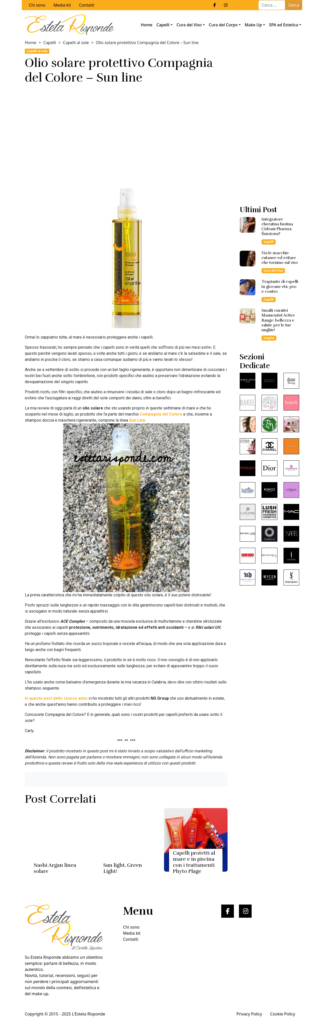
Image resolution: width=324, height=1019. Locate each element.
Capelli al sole (76, 42)
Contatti (86, 5)
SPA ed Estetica (283, 25)
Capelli (162, 25)
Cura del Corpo (223, 25)
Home (146, 25)
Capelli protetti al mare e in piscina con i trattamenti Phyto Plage (194, 862)
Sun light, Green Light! (122, 868)
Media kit (62, 5)
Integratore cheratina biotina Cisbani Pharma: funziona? (277, 227)
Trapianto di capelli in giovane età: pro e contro (279, 286)
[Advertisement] (126, 128)
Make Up (253, 25)
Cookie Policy (282, 1014)
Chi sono (37, 5)
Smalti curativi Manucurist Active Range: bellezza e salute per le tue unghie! (278, 320)
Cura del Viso (189, 25)
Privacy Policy (249, 1014)
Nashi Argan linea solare (55, 868)
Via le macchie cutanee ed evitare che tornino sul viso (279, 257)
